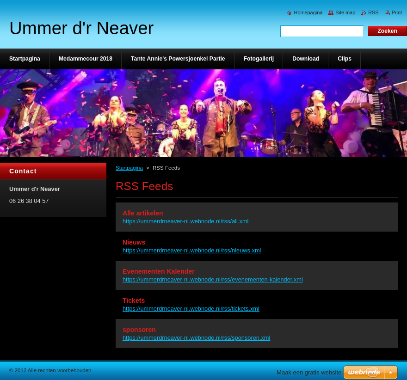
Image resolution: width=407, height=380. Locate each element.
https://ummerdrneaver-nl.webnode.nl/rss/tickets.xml (191, 308)
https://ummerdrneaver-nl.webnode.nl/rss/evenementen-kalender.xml (213, 279)
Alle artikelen (143, 213)
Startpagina (129, 168)
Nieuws (134, 242)
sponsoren (139, 329)
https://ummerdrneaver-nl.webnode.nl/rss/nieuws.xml (192, 250)
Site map (345, 12)
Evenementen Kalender (159, 271)
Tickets (134, 300)
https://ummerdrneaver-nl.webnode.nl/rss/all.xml (185, 221)
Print (397, 12)
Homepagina (308, 12)
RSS (373, 12)
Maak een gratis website (309, 372)
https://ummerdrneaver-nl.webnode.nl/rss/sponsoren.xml (196, 337)
